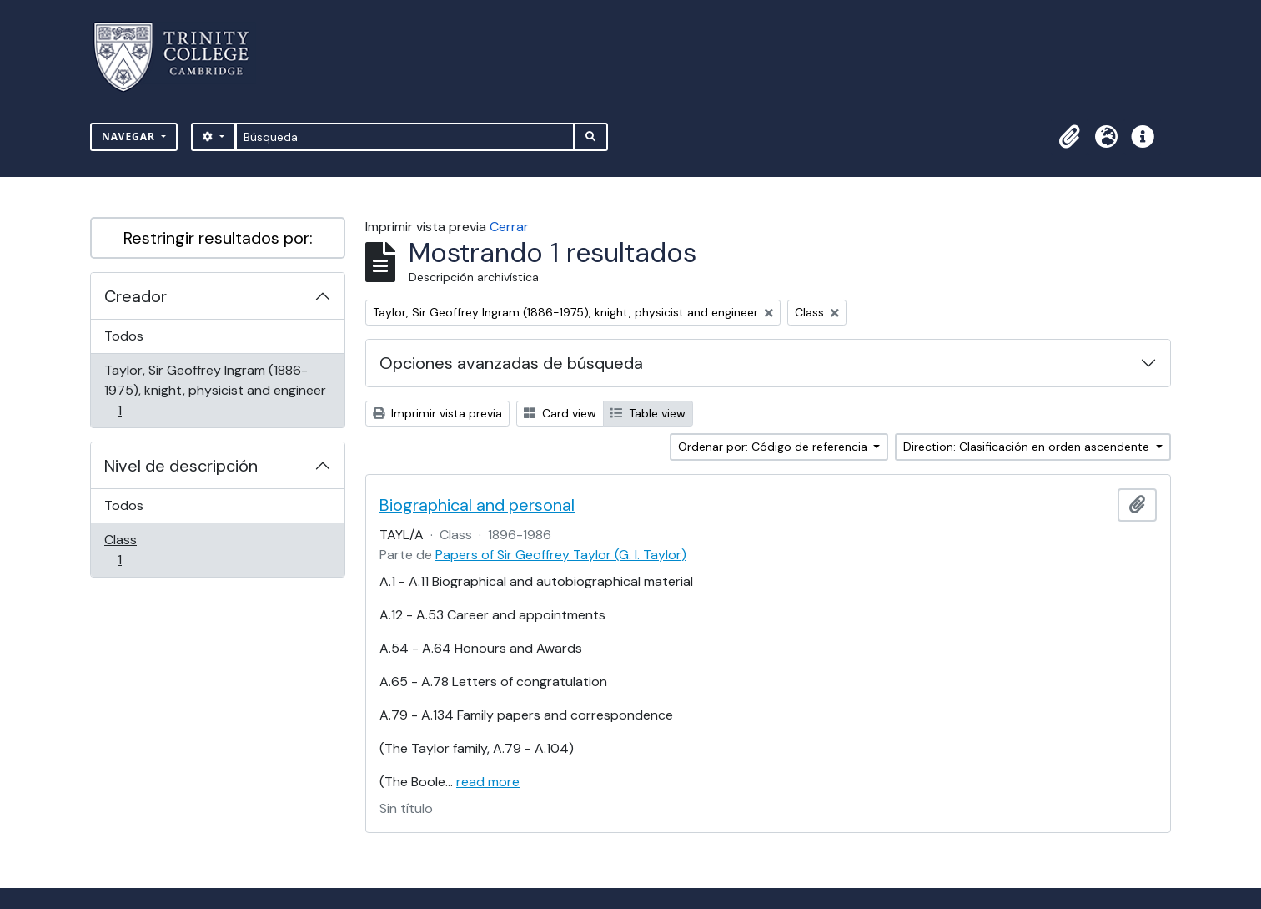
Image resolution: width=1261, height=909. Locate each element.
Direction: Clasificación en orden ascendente (1028, 446)
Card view (560, 413)
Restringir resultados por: (218, 238)
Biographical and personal (477, 505)
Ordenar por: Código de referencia (774, 446)
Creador (135, 296)
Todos (123, 336)
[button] (1069, 137)
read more (488, 781)
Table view (648, 413)
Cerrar (509, 226)
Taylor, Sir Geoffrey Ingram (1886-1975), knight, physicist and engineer (214, 390)
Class (143, 549)
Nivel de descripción (181, 466)
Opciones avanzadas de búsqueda (511, 363)
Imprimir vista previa (437, 413)
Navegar (130, 136)
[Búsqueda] (405, 137)
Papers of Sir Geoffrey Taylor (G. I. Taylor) (560, 554)
